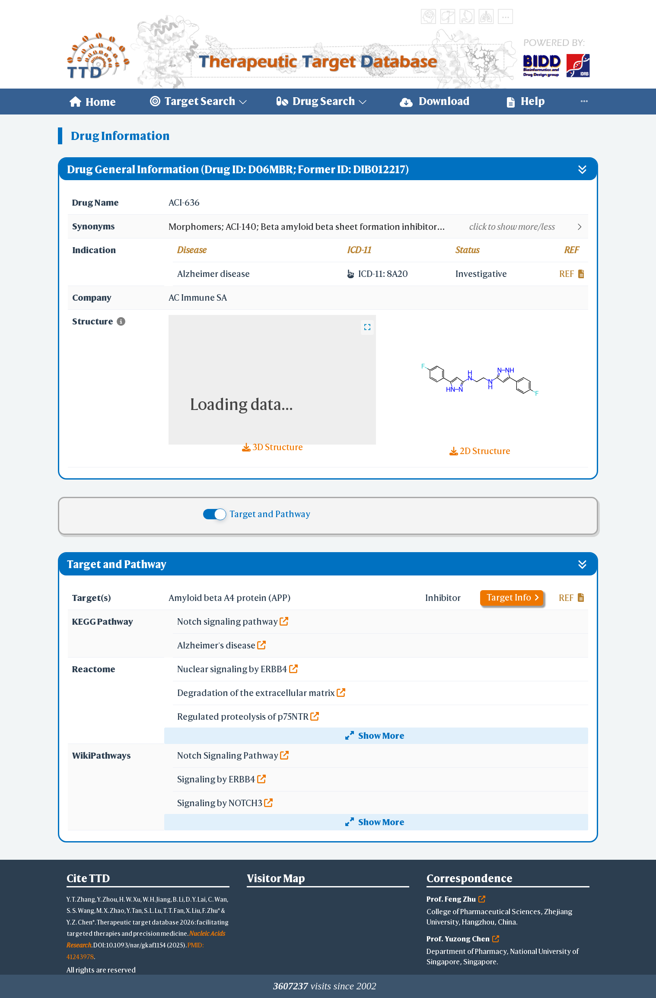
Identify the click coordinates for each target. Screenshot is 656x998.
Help (526, 101)
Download (435, 101)
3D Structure (272, 447)
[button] (378, 226)
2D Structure (479, 451)
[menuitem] (92, 101)
